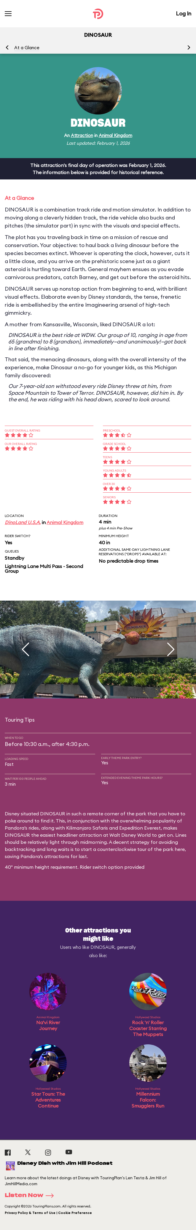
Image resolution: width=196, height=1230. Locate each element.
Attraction (82, 135)
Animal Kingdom (115, 135)
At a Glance (26, 47)
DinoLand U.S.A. (23, 522)
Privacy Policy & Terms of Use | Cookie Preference (48, 1213)
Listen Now (31, 1195)
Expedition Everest (140, 828)
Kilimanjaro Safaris (87, 828)
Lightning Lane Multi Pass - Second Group (44, 568)
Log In (183, 13)
